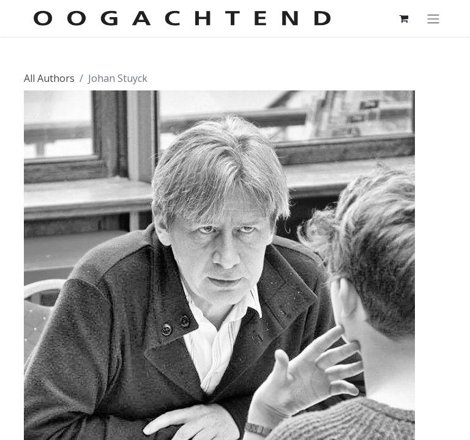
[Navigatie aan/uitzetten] (433, 18)
